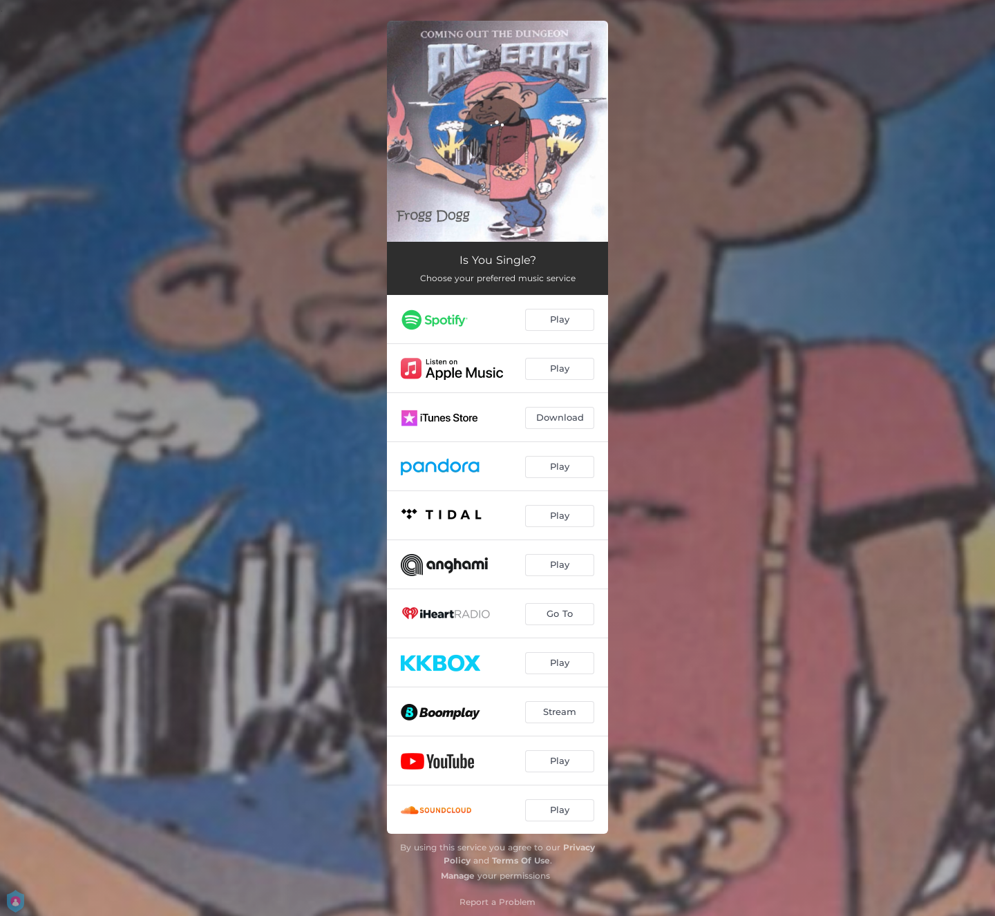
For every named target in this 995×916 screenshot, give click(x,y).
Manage (458, 875)
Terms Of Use (521, 860)
